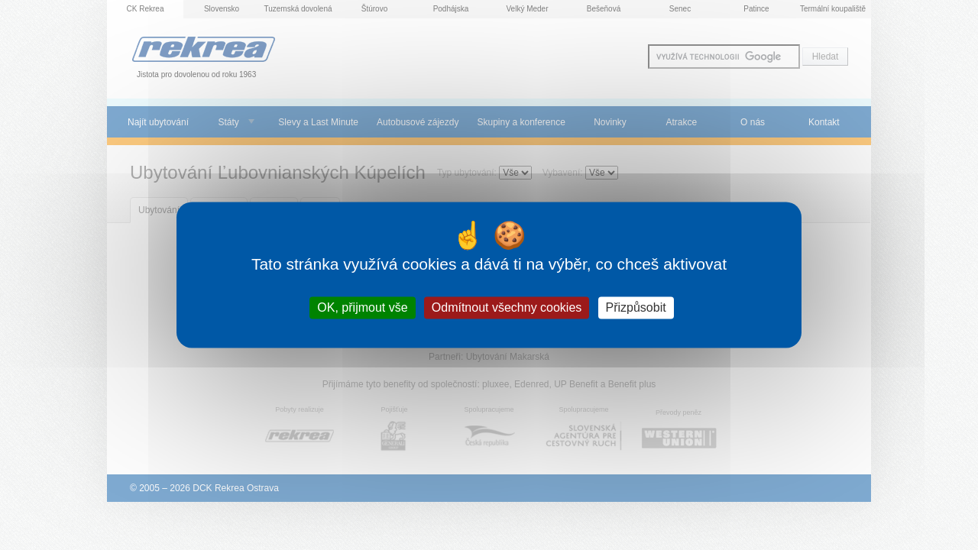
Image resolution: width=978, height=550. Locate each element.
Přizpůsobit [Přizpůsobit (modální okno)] (636, 307)
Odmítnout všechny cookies (507, 307)
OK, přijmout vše (362, 307)
